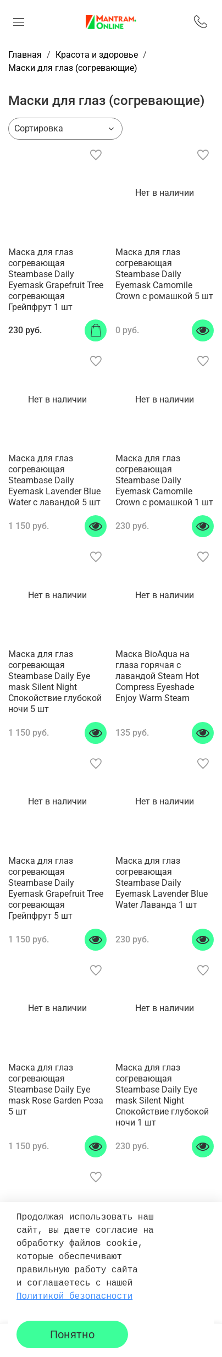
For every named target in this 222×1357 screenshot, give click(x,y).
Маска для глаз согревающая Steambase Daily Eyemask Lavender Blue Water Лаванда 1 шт (161, 883)
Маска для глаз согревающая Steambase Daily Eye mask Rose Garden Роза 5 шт (55, 1089)
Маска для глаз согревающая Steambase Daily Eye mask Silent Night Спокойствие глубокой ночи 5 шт (55, 681)
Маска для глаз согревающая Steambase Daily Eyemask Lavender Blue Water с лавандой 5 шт (54, 480)
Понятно (72, 1334)
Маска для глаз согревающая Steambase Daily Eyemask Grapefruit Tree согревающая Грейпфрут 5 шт (55, 888)
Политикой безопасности (74, 1296)
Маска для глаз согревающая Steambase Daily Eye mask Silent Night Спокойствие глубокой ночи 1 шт (162, 1095)
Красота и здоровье (97, 54)
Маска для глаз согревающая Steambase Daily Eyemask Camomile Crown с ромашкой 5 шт (164, 274)
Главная (25, 54)
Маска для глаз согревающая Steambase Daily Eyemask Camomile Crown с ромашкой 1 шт (164, 480)
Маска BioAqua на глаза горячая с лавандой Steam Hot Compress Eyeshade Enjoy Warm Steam (157, 676)
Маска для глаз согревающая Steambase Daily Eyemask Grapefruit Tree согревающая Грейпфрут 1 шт (55, 279)
